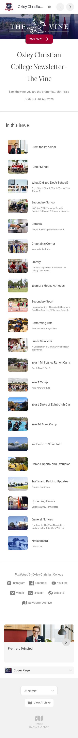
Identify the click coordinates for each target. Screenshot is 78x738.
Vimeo (17, 593)
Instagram (16, 583)
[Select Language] (39, 690)
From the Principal (20, 648)
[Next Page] (70, 7)
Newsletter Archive (37, 603)
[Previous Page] (60, 7)
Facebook (38, 583)
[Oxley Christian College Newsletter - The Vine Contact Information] (49, 7)
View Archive (39, 703)
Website (56, 593)
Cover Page (22, 670)
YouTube (59, 583)
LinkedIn (36, 593)
